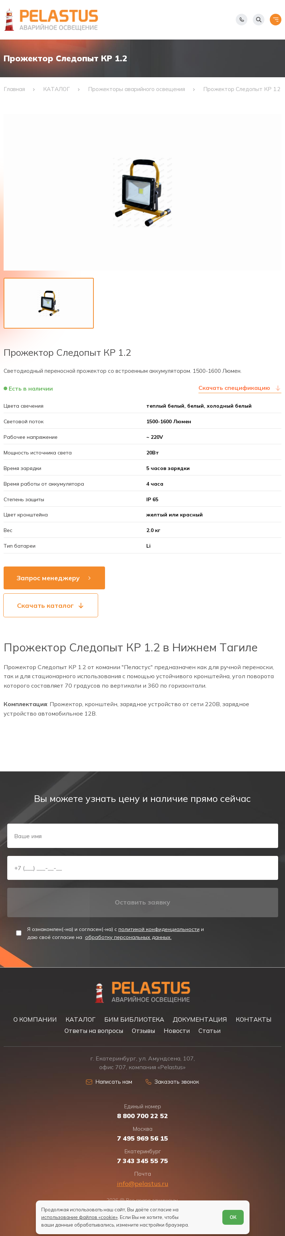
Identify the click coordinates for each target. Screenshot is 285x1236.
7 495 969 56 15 (142, 1138)
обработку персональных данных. (128, 937)
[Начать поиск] (258, 19)
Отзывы (143, 1030)
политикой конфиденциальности (159, 929)
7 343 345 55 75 (142, 1161)
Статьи (209, 1030)
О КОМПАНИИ (35, 1019)
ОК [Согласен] (233, 1217)
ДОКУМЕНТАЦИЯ (200, 1019)
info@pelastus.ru (142, 1183)
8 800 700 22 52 (142, 1116)
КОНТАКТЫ (254, 1019)
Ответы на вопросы (93, 1030)
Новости (177, 1030)
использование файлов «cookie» (79, 1217)
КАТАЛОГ (81, 1019)
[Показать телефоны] (241, 19)
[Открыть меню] (275, 19)
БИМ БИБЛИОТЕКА (134, 1019)
